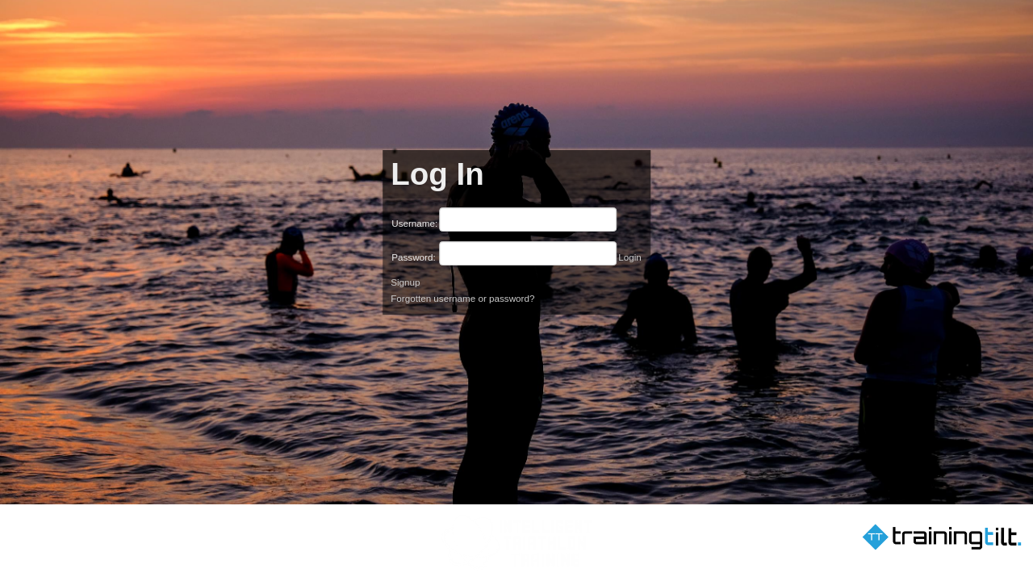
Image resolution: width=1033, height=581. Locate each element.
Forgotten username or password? (462, 298)
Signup (405, 282)
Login (630, 257)
